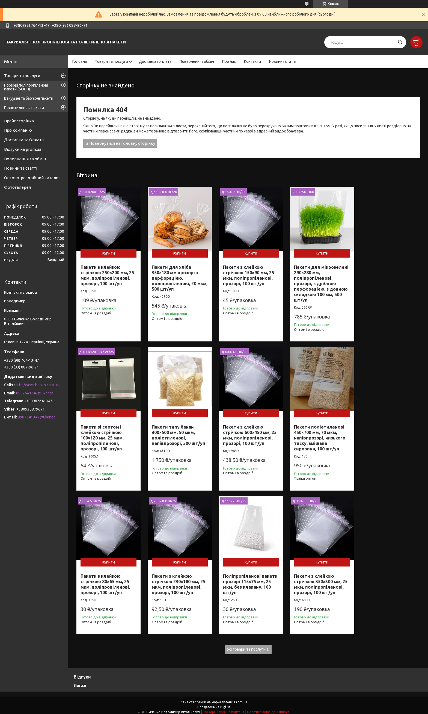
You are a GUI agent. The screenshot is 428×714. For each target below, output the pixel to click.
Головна (79, 61)
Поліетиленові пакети (24, 107)
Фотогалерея (17, 187)
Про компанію (18, 130)
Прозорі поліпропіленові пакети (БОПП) (26, 87)
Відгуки (80, 682)
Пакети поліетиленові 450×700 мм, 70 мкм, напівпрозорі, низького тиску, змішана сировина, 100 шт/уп (246, 435)
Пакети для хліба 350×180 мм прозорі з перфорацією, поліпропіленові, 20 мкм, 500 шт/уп (174, 276)
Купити (108, 252)
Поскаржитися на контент (224, 708)
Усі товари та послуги (246, 646)
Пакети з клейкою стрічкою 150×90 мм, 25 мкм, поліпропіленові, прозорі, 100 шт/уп (246, 274)
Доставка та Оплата (24, 139)
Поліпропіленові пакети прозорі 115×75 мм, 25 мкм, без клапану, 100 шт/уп (108, 580)
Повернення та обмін (25, 159)
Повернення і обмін (197, 61)
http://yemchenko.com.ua (37, 385)
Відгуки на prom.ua (22, 149)
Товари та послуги (111, 61)
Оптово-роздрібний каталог (32, 177)
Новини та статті (20, 168)
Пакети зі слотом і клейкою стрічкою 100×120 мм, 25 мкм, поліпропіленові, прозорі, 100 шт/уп (382, 276)
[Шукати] (400, 42)
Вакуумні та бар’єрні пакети (28, 98)
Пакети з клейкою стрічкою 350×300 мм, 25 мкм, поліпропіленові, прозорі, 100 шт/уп (177, 580)
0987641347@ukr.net (34, 393)
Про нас (229, 61)
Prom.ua (240, 699)
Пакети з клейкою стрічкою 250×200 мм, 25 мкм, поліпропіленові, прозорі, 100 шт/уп (107, 274)
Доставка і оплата (155, 61)
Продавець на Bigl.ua (214, 704)
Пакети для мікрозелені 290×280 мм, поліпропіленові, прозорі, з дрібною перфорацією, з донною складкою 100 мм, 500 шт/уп (318, 282)
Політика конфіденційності (268, 708)
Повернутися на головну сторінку (122, 143)
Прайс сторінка (19, 121)
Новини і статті (282, 61)
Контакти (252, 61)
